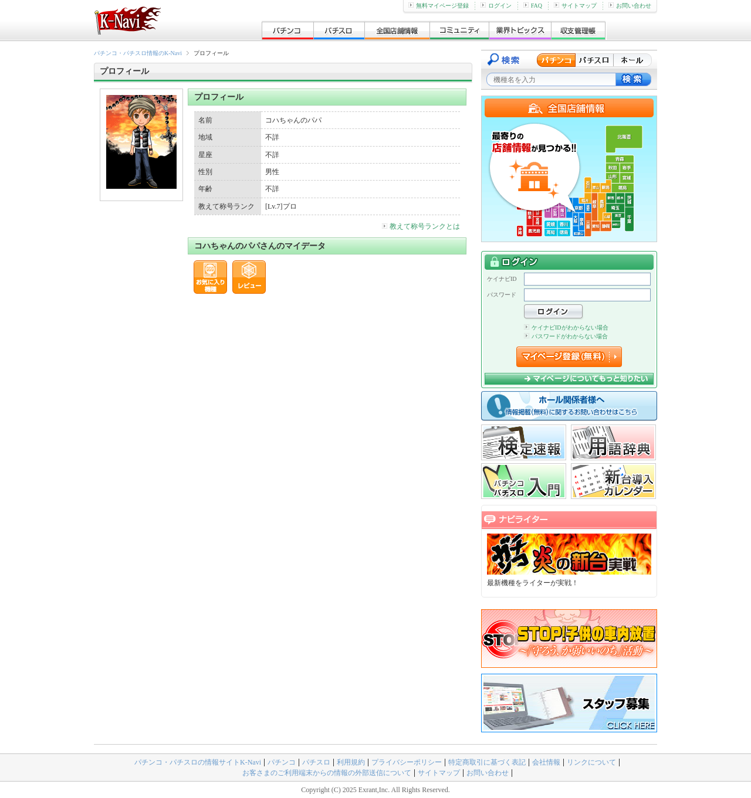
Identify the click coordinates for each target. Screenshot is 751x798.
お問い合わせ (629, 5)
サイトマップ (575, 5)
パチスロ (316, 762)
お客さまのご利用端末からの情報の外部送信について (326, 773)
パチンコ (282, 762)
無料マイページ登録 (438, 5)
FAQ (532, 5)
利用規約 (351, 762)
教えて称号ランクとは (421, 226)
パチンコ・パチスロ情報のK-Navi (138, 53)
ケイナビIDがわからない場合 (566, 327)
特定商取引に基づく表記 (487, 762)
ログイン (496, 5)
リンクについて (591, 762)
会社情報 (546, 762)
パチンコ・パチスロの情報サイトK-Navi (197, 762)
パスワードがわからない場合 (566, 336)
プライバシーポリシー (406, 762)
